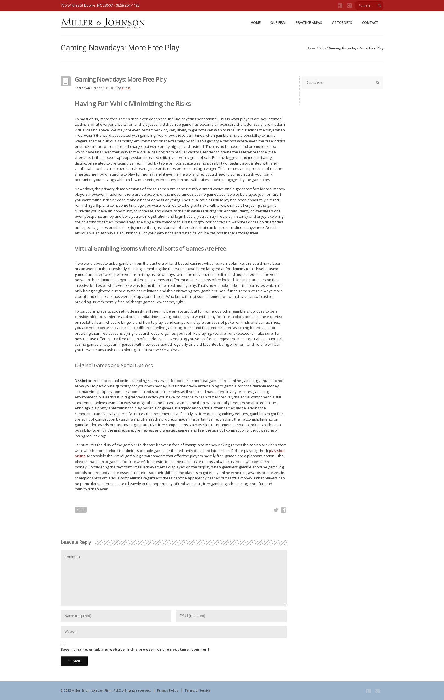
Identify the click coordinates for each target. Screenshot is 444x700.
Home (256, 22)
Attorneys (342, 22)
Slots (322, 48)
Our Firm (278, 22)
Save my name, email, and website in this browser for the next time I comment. (136, 649)
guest (126, 88)
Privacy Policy (167, 690)
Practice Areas (309, 22)
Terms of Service (198, 690)
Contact (370, 22)
